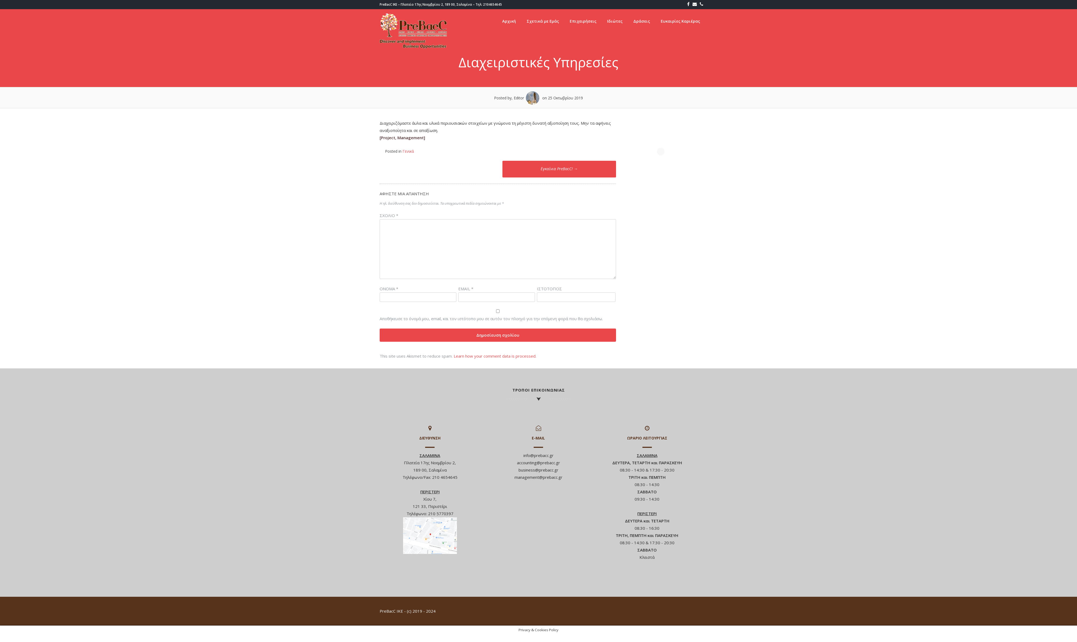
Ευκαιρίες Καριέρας (680, 21)
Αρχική (509, 21)
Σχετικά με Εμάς (543, 21)
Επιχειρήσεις (583, 21)
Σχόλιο (389, 215)
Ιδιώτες (615, 21)
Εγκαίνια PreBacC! (559, 168)
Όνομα (389, 288)
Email (465, 288)
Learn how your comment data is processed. (495, 356)
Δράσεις (641, 21)
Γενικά (408, 151)
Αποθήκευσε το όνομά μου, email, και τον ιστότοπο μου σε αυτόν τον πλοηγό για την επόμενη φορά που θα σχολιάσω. (491, 318)
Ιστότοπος (549, 288)
